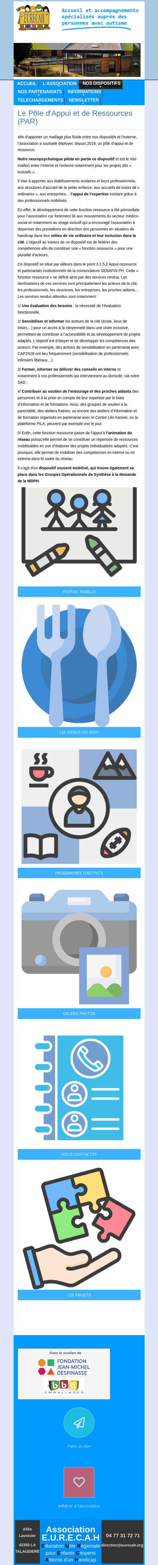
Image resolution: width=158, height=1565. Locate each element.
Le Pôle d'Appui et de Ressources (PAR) (75, 117)
